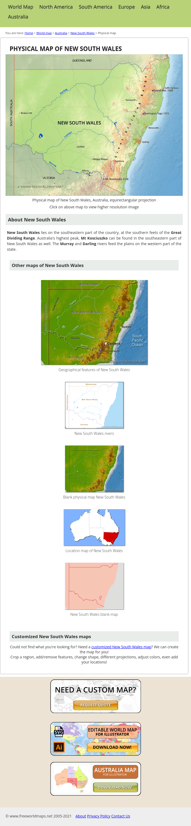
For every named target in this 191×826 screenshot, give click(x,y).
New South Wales (82, 33)
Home (29, 33)
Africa (162, 6)
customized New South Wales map (121, 646)
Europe (126, 6)
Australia (18, 16)
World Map (20, 6)
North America (56, 6)
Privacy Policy (98, 816)
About (81, 816)
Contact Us (120, 816)
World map (44, 33)
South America (95, 6)
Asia (145, 6)
